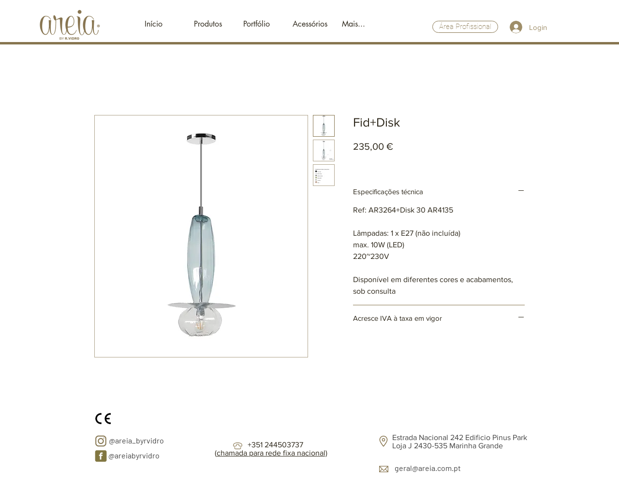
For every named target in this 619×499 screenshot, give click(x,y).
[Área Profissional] (465, 27)
